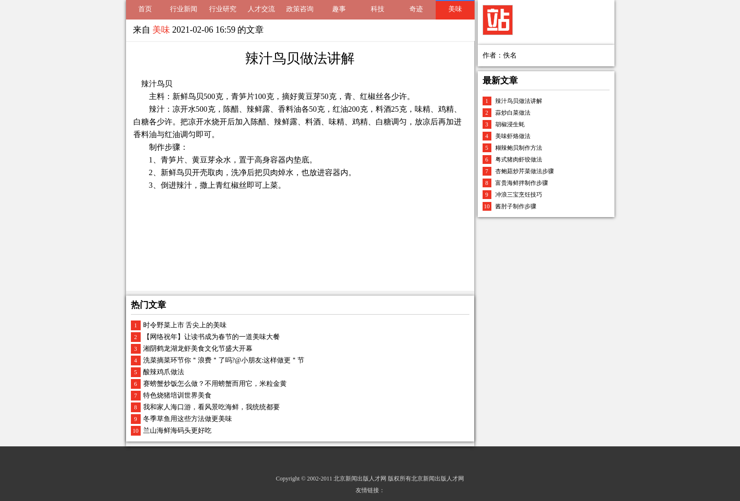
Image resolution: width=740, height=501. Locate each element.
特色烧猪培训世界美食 (177, 395)
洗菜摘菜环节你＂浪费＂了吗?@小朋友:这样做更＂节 (224, 360)
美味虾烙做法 (512, 136)
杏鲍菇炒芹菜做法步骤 (524, 171)
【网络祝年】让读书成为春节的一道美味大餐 (211, 337)
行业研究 (222, 9)
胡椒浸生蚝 (510, 124)
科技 (377, 9)
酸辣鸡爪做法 (163, 372)
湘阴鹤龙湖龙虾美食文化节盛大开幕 (198, 348)
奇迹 (416, 9)
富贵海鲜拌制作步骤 (521, 183)
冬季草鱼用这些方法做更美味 (187, 418)
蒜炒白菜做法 (512, 112)
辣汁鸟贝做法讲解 (518, 101)
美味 (455, 9)
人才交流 (261, 9)
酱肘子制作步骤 (515, 206)
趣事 (339, 9)
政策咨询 (300, 9)
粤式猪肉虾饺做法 (518, 159)
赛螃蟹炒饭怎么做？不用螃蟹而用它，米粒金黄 (215, 383)
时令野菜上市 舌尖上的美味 (185, 325)
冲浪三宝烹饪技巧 (518, 194)
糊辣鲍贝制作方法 (518, 147)
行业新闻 (183, 9)
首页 (145, 9)
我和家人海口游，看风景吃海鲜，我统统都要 (211, 407)
